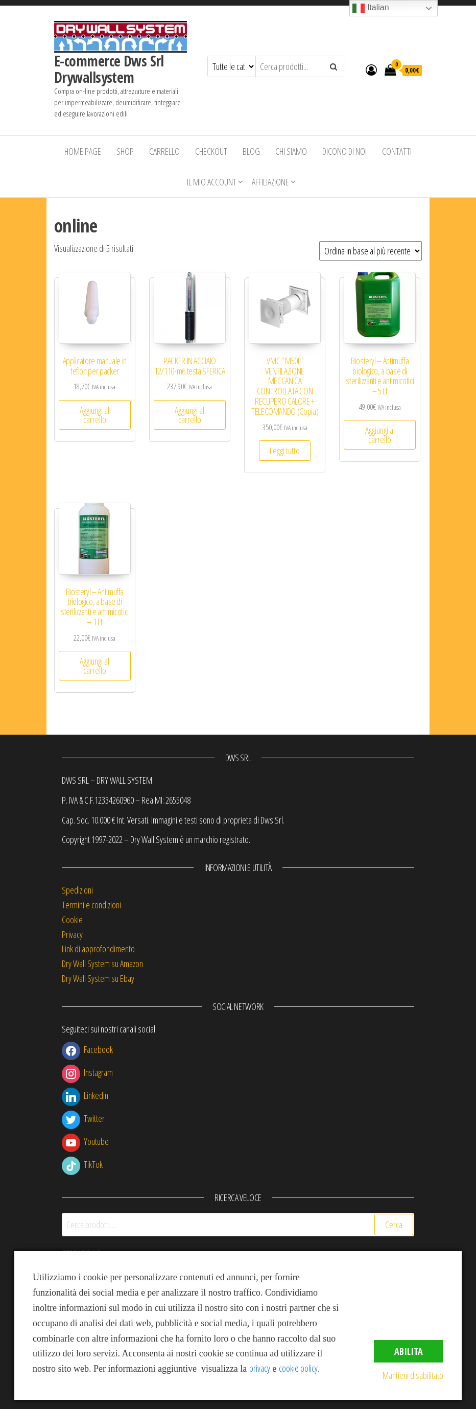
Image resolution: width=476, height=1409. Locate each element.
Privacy (72, 934)
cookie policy (298, 1368)
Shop (125, 151)
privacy (259, 1368)
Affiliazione (270, 182)
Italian (370, 8)
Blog (251, 151)
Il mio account (211, 182)
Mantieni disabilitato (413, 1375)
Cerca (393, 1224)
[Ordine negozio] (370, 251)
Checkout (211, 151)
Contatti (397, 151)
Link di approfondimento (98, 949)
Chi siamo (291, 151)
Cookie (72, 919)
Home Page (82, 151)
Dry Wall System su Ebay (98, 978)
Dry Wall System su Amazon (102, 963)
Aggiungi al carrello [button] (94, 415)
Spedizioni (77, 890)
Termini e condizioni (91, 905)
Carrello (164, 151)
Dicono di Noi (344, 151)
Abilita (408, 1351)
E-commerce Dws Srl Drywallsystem (109, 69)
